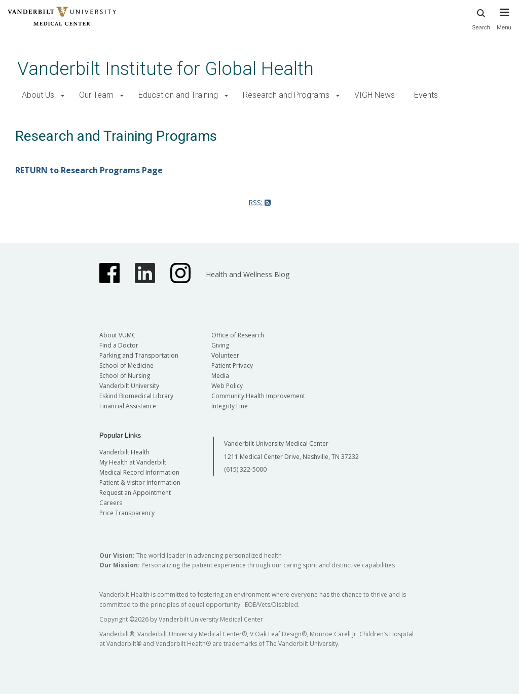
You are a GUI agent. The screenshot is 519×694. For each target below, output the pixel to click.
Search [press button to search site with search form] (481, 18)
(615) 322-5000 (245, 469)
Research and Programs (286, 95)
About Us (38, 95)
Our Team (96, 95)
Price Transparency (127, 513)
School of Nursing (124, 375)
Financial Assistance (127, 406)
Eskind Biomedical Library (136, 396)
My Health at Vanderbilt (132, 462)
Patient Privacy (232, 365)
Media (220, 375)
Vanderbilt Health (124, 452)
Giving (220, 345)
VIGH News (374, 95)
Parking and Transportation (138, 355)
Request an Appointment (135, 492)
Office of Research (237, 335)
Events (426, 95)
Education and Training (178, 95)
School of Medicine (126, 365)
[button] (62, 95)
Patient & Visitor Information (139, 482)
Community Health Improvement (258, 396)
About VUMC (117, 335)
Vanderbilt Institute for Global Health (165, 69)
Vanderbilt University (129, 385)
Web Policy (227, 385)
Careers (110, 502)
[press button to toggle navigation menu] (504, 24)
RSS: (259, 202)
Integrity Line (229, 406)
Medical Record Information (139, 472)
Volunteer (225, 355)
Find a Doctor (118, 345)
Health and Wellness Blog (247, 274)
